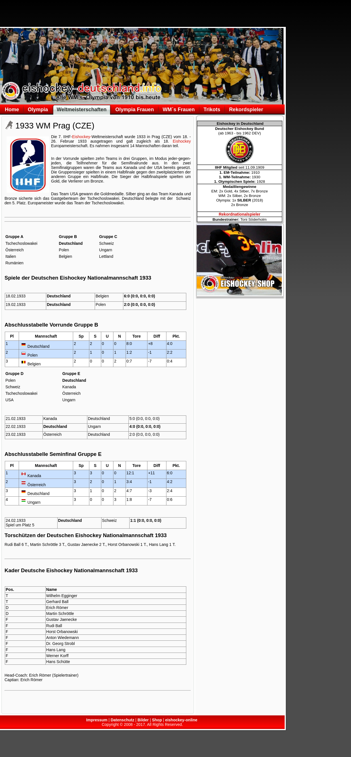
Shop (157, 720)
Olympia (38, 109)
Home (12, 109)
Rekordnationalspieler (239, 214)
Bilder (143, 720)
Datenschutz (122, 720)
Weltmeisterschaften (82, 109)
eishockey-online (181, 720)
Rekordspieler (246, 109)
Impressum (96, 720)
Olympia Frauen (134, 109)
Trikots (212, 109)
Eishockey (182, 141)
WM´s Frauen (179, 109)
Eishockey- (81, 136)
